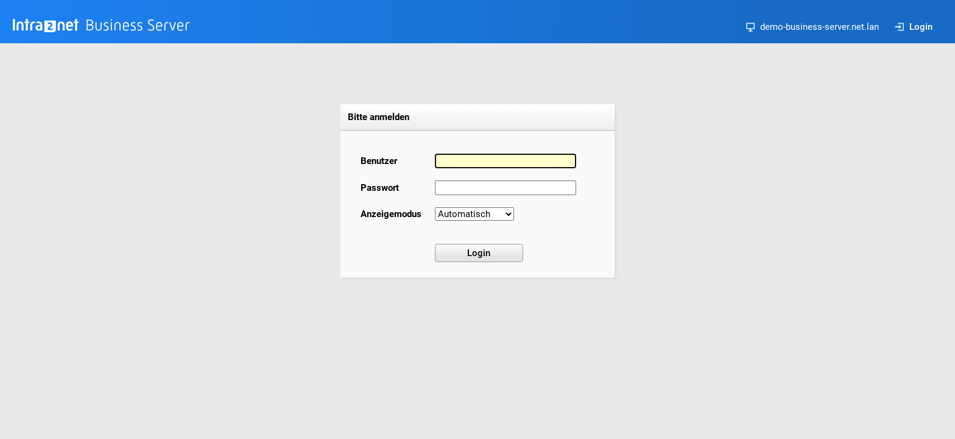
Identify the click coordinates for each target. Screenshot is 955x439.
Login (913, 26)
